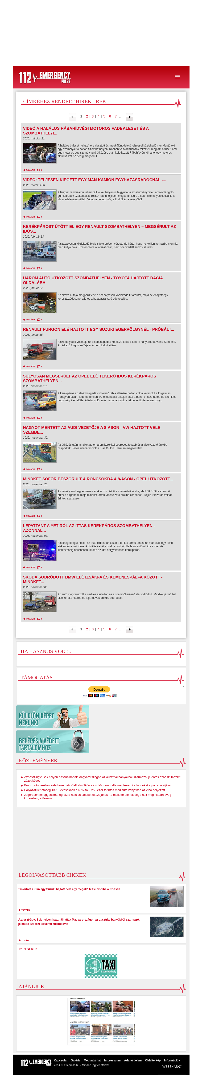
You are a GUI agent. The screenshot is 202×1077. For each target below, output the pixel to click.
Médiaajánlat (92, 1060)
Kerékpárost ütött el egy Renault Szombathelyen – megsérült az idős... (99, 229)
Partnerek (28, 949)
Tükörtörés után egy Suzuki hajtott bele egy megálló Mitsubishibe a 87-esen (69, 889)
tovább (30, 170)
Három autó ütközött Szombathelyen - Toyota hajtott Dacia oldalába (93, 280)
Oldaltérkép (153, 1060)
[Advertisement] (101, 33)
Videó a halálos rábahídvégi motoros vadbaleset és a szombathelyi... (86, 130)
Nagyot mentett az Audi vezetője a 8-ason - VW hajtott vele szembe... (92, 430)
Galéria (75, 1060)
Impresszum (112, 1060)
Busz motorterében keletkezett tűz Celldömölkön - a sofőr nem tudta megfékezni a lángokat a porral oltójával (97, 785)
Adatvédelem (133, 1060)
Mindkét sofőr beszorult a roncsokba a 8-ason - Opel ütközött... (98, 479)
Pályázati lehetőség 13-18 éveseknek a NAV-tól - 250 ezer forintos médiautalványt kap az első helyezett (94, 790)
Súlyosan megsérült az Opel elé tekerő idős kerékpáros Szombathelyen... (89, 378)
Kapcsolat (60, 1060)
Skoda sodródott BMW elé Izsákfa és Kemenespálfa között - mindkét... (93, 579)
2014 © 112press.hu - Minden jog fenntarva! (81, 1065)
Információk (172, 1060)
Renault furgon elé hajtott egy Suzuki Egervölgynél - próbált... (98, 329)
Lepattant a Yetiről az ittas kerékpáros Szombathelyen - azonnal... (89, 528)
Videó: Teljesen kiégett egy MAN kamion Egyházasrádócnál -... (94, 180)
